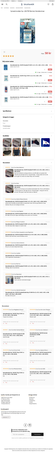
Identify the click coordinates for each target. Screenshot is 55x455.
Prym (4, 123)
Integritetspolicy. (39, 438)
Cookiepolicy (32, 400)
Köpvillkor (31, 399)
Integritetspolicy (33, 403)
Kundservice (32, 397)
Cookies (31, 402)
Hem (2, 7)
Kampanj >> (20, 1)
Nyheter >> (14, 1)
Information (51, 1)
